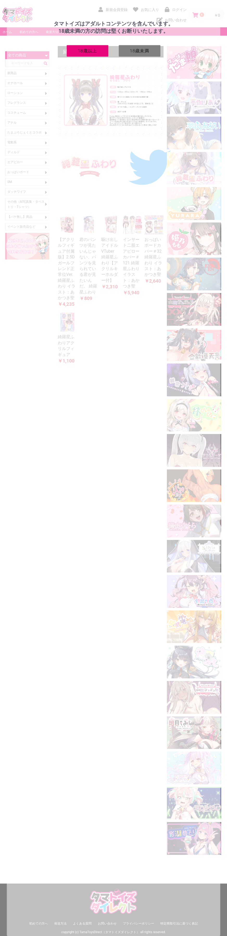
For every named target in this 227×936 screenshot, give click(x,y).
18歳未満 (139, 50)
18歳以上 (87, 50)
